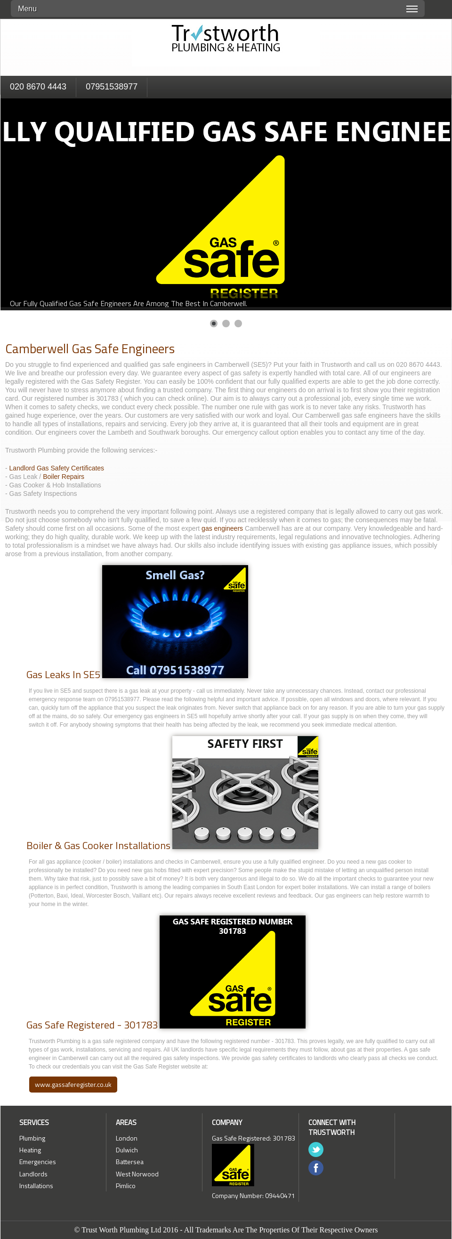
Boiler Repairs (63, 476)
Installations (36, 1185)
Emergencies (37, 1161)
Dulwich (127, 1150)
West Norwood (137, 1174)
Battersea (130, 1161)
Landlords (33, 1174)
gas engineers (223, 528)
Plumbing (32, 1138)
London (126, 1138)
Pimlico (126, 1185)
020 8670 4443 (38, 86)
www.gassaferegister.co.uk (73, 1084)
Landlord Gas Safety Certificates (57, 468)
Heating (30, 1150)
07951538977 (111, 86)
